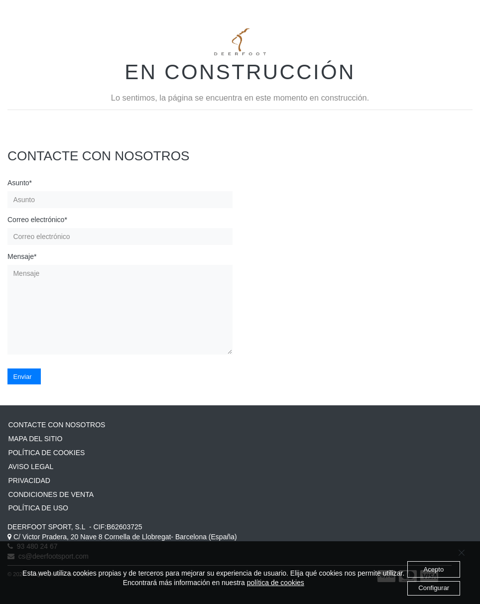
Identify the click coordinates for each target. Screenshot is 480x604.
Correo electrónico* (37, 220)
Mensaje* (21, 256)
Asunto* (19, 183)
